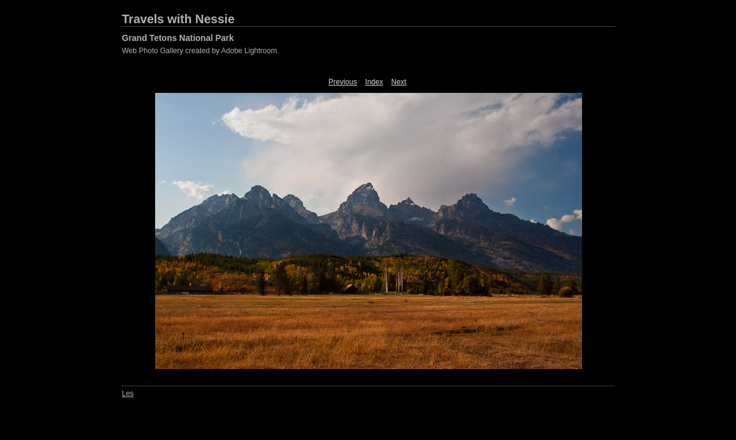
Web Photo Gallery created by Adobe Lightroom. (200, 50)
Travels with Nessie (178, 19)
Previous (343, 82)
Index (374, 82)
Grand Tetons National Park (178, 38)
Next (399, 82)
